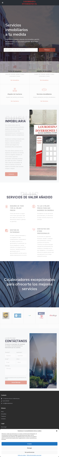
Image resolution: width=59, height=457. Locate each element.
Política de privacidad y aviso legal (34, 455)
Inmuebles (3, 414)
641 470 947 (6, 401)
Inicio (2, 411)
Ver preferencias (29, 452)
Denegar (29, 448)
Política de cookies (22, 455)
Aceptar (29, 444)
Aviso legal (3, 427)
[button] (56, 431)
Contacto (3, 418)
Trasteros (3, 416)
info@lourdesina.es (8, 403)
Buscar (47, 50)
